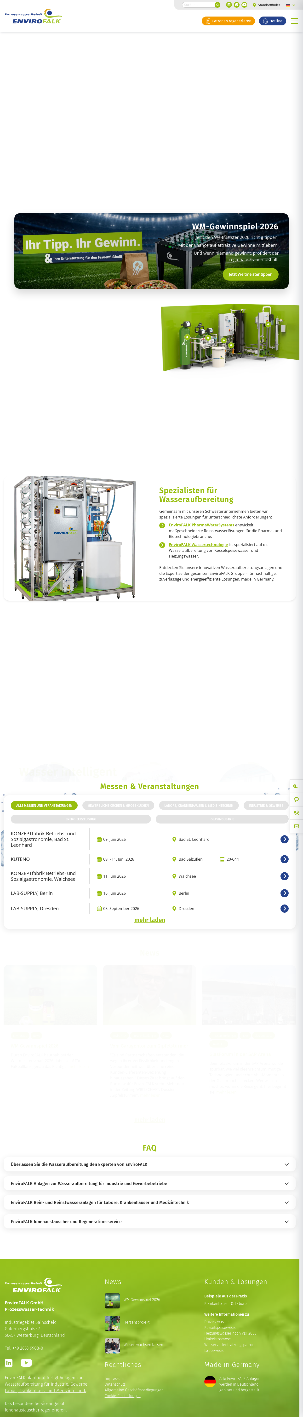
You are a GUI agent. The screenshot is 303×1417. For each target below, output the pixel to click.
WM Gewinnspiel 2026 (34, 1045)
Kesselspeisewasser (221, 1327)
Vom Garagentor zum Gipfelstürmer (149, 1045)
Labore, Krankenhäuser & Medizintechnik (198, 805)
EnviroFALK (20, 1036)
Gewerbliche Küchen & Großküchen (118, 805)
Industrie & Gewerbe (266, 805)
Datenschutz (115, 1384)
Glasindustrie (222, 819)
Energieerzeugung (81, 819)
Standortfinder (266, 5)
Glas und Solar (264, 1036)
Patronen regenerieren (228, 21)
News (36, 1036)
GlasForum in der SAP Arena (240, 1054)
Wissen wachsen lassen (143, 1345)
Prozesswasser (216, 1322)
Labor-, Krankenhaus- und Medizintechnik (45, 1391)
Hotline (272, 21)
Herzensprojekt (136, 1322)
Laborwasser (215, 1350)
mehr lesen (79, 1066)
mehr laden (149, 919)
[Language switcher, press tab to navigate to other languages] (290, 5)
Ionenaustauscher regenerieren (35, 1410)
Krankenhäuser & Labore (225, 1303)
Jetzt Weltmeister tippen (250, 274)
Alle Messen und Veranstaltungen (44, 805)
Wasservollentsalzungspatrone (230, 1345)
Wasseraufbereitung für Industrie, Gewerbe (46, 1384)
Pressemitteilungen (144, 1036)
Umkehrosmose (217, 1339)
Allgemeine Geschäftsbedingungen (134, 1390)
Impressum (114, 1378)
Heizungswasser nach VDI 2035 (230, 1333)
